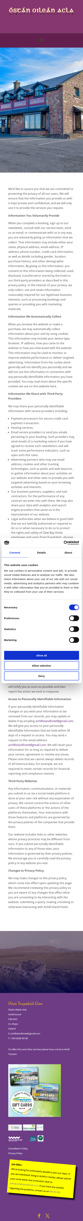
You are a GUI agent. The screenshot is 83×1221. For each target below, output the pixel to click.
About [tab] (68, 552)
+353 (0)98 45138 (19, 1038)
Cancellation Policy (18, 1148)
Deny (41, 675)
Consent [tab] (14, 552)
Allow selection (41, 665)
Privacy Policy (15, 1153)
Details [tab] (41, 552)
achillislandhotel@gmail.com (54, 721)
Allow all (41, 655)
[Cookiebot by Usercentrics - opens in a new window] (63, 543)
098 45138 (54, 1192)
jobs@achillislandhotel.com (24, 1184)
